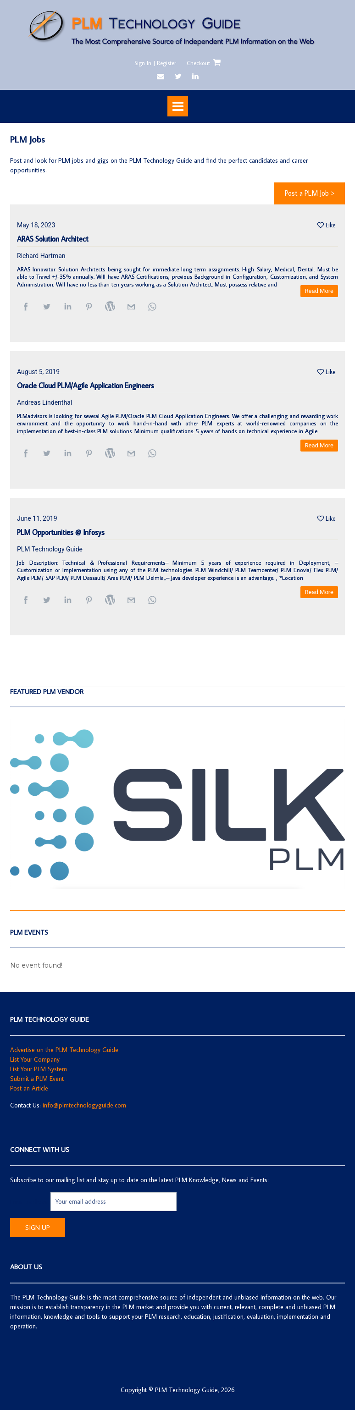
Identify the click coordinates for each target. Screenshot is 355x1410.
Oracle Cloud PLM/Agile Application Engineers (85, 385)
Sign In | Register (155, 62)
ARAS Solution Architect (53, 239)
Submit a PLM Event (37, 1078)
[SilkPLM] (177, 887)
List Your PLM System (38, 1069)
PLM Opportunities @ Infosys (61, 532)
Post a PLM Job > (309, 193)
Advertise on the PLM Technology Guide (64, 1050)
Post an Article (29, 1088)
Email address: (30, 1201)
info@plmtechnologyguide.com (84, 1105)
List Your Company (35, 1059)
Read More (319, 290)
